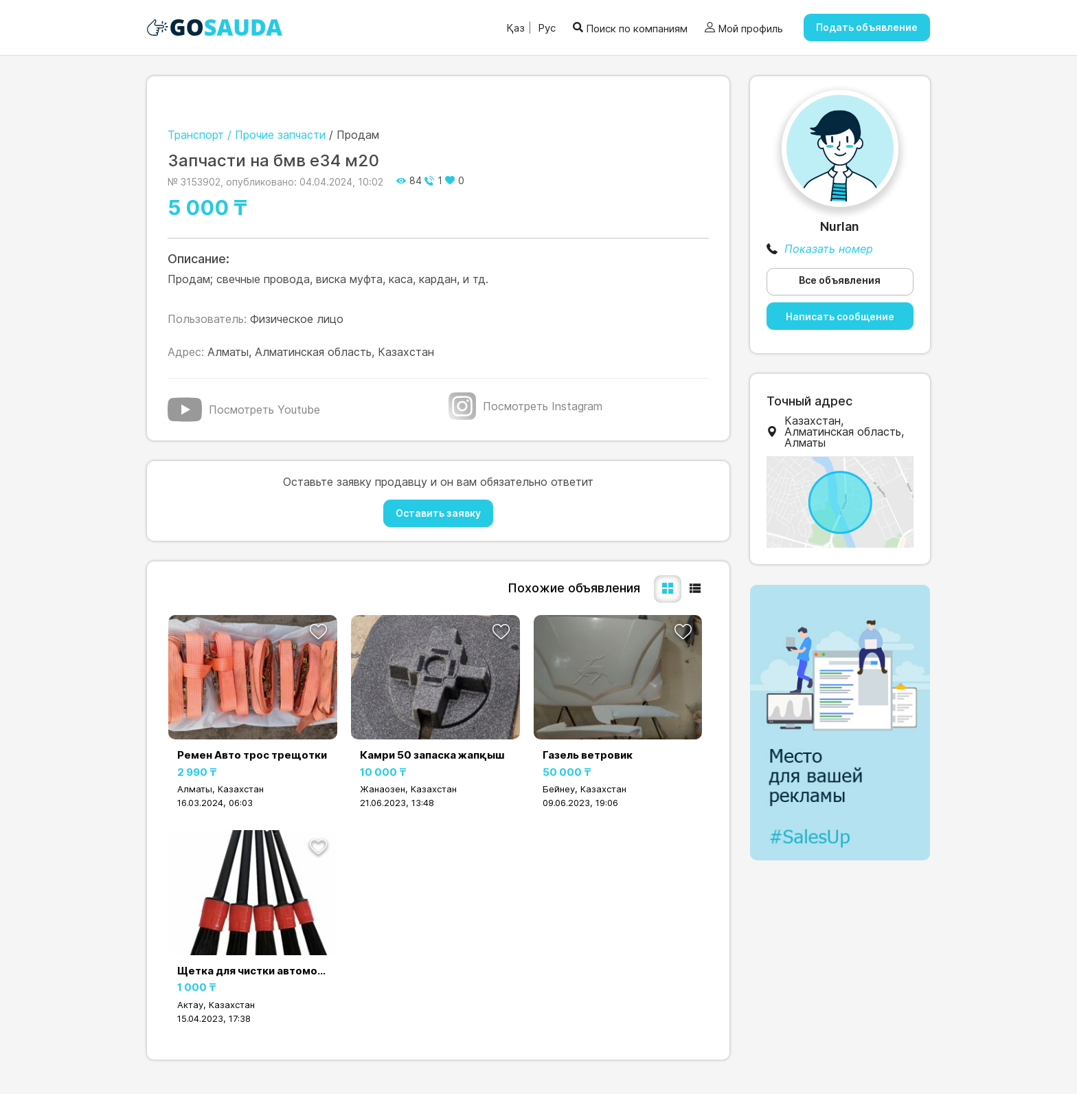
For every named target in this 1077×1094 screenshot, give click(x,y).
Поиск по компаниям (630, 28)
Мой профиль (744, 28)
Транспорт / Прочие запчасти (247, 135)
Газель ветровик (588, 754)
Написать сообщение (840, 316)
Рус (545, 28)
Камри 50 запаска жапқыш (432, 754)
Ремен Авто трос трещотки (252, 754)
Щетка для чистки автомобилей (252, 970)
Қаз (515, 28)
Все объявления (840, 280)
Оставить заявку (438, 513)
